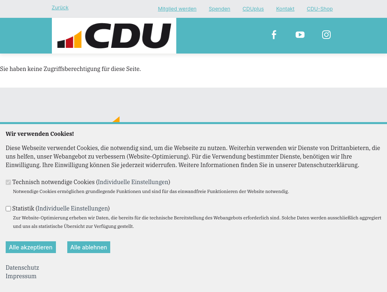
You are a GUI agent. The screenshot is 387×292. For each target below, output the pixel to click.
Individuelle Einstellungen (133, 181)
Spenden (219, 9)
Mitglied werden (177, 9)
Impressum (21, 276)
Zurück (60, 7)
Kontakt (285, 9)
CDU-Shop (320, 9)
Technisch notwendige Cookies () (91, 181)
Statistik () (61, 208)
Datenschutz (22, 267)
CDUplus (253, 9)
